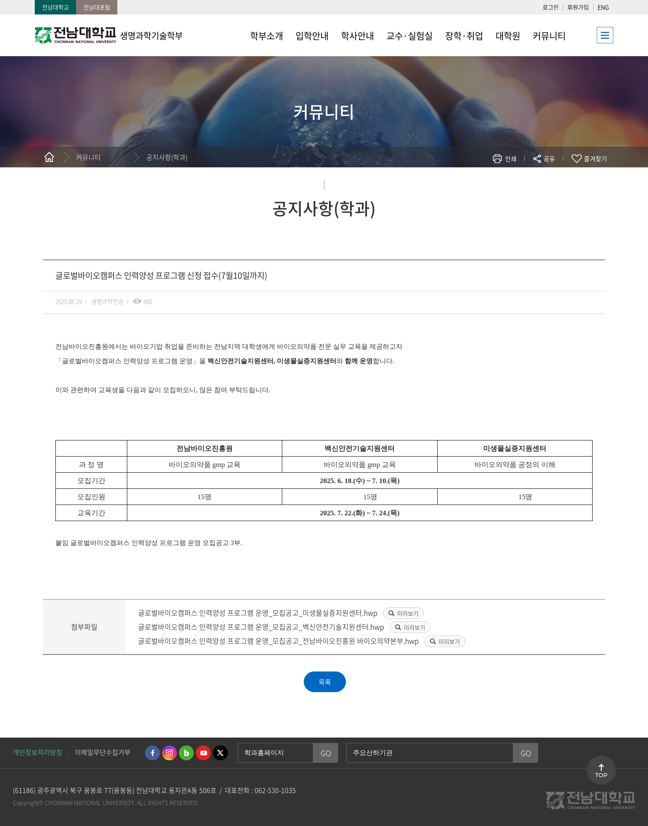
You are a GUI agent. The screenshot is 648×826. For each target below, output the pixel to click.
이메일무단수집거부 (103, 752)
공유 (549, 158)
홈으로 (49, 157)
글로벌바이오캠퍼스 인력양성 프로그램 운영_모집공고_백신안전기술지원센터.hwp (262, 626)
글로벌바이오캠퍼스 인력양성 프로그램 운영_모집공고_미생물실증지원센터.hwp (258, 612)
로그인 (551, 7)
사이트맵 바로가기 (592, 35)
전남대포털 (96, 7)
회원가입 (578, 7)
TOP (601, 775)
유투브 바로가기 (203, 752)
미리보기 (408, 613)
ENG (603, 7)
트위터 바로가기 (220, 752)
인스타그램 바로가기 (169, 752)
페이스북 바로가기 (152, 752)
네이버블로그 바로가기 (186, 752)
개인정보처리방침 (37, 752)
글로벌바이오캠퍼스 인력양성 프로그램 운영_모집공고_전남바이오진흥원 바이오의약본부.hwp (279, 641)
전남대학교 (55, 7)
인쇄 (511, 158)
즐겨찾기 (595, 158)
